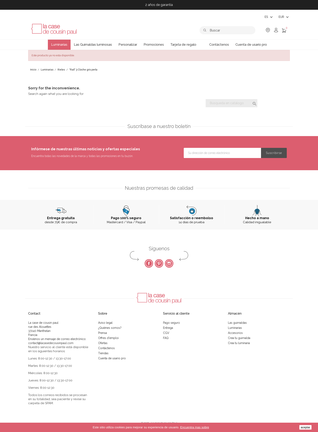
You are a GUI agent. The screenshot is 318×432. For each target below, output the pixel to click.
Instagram (169, 263)
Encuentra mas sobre (194, 427)
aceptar (305, 427)
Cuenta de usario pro (112, 358)
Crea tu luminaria (239, 343)
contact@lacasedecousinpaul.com (50, 343)
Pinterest (159, 263)
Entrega (168, 327)
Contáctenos (106, 348)
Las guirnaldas (237, 322)
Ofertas (102, 343)
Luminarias (235, 327)
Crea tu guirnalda (239, 338)
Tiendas (103, 353)
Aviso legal (105, 322)
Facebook (149, 263)
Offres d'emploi (108, 338)
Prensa (102, 333)
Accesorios (235, 333)
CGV (166, 333)
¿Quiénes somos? (109, 327)
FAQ (166, 338)
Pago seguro (171, 322)
